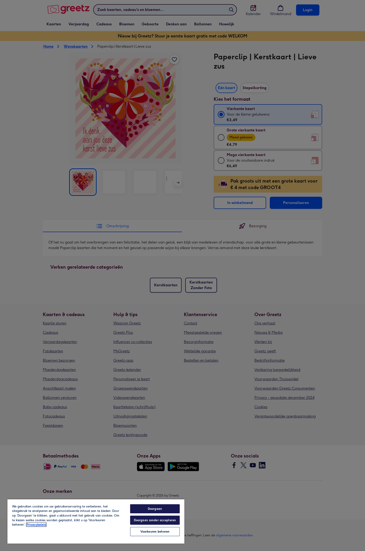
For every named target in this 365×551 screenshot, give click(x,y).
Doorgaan (155, 509)
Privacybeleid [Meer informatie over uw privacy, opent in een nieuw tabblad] (36, 524)
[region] (95, 521)
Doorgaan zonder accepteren (155, 520)
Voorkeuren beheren (154, 531)
